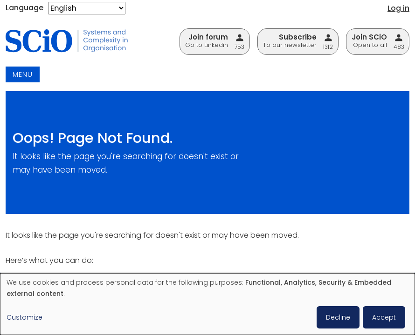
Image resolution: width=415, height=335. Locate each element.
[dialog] (207, 304)
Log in (398, 8)
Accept (384, 317)
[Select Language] (86, 8)
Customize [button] (24, 317)
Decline (338, 317)
